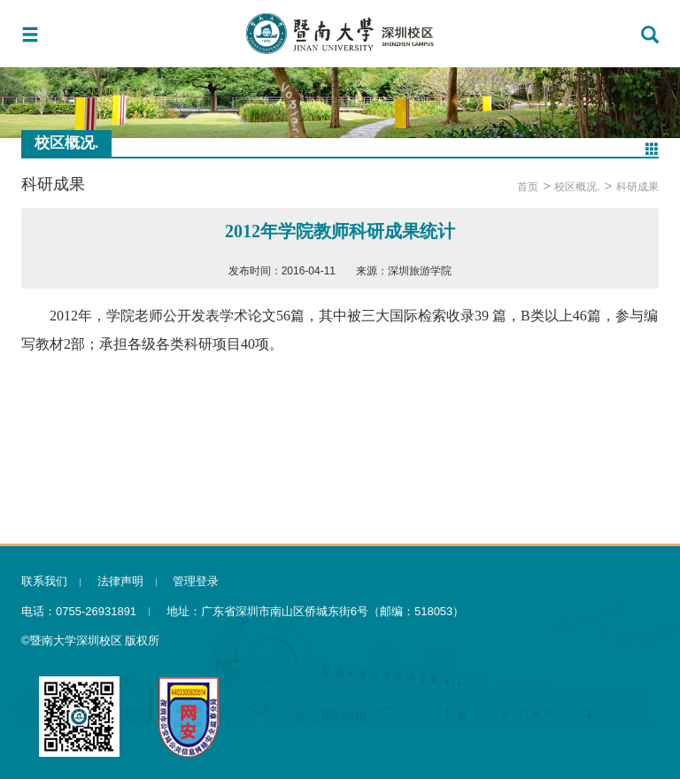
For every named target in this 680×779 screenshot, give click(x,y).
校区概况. (576, 187)
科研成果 (637, 187)
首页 (527, 187)
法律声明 (120, 581)
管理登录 (196, 581)
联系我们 (44, 581)
